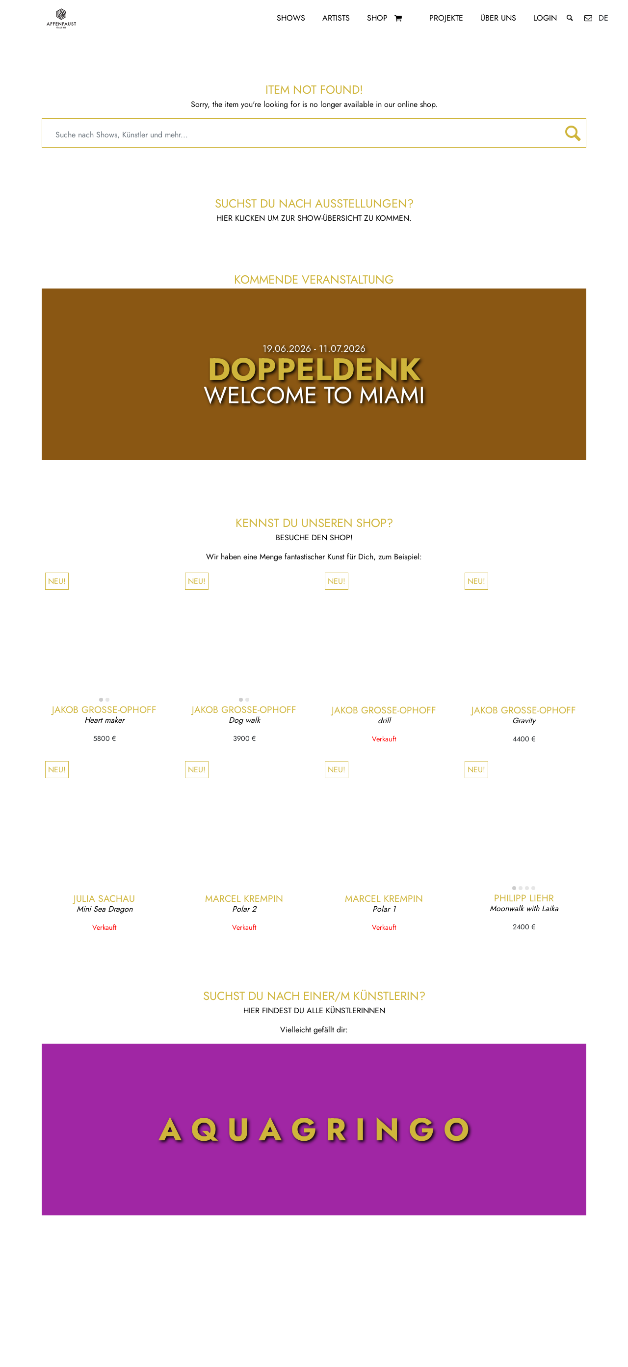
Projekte (446, 18)
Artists (336, 18)
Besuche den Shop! (314, 537)
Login (545, 18)
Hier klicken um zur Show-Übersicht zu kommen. (314, 218)
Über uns (498, 18)
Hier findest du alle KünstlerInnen (314, 1010)
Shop (377, 18)
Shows (291, 18)
